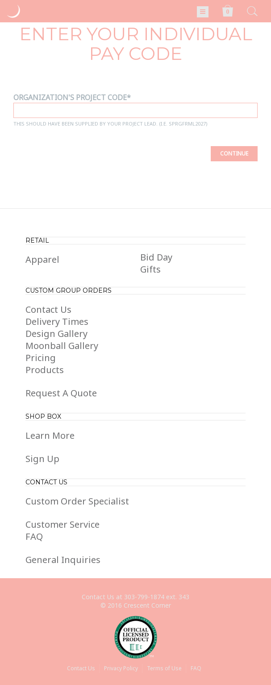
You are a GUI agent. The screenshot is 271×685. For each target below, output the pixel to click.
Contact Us (48, 309)
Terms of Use (164, 668)
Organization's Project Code (70, 97)
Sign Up (42, 459)
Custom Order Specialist (77, 501)
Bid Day (156, 257)
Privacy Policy (121, 668)
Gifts (150, 269)
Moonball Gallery (61, 346)
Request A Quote (61, 393)
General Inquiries (62, 560)
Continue (234, 153)
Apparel (42, 259)
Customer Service (62, 524)
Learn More (50, 435)
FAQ (34, 536)
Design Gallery (56, 334)
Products (44, 370)
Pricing (40, 358)
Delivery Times (56, 321)
